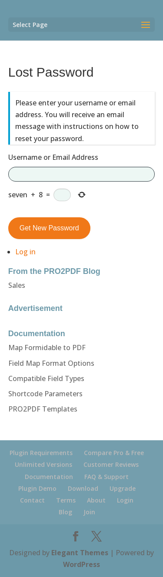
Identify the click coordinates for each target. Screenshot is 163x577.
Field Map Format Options (51, 363)
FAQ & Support (106, 476)
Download (83, 488)
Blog (65, 512)
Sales (16, 285)
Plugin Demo (37, 488)
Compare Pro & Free (114, 453)
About (96, 500)
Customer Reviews (111, 464)
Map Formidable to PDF (47, 347)
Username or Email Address (53, 157)
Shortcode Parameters (45, 393)
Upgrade (123, 488)
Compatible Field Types (46, 378)
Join (89, 512)
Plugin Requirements (41, 453)
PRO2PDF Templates (42, 409)
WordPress (81, 564)
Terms (66, 500)
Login (125, 500)
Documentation (49, 476)
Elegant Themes (79, 552)
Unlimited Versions (43, 464)
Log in (25, 251)
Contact (32, 500)
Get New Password (49, 228)
